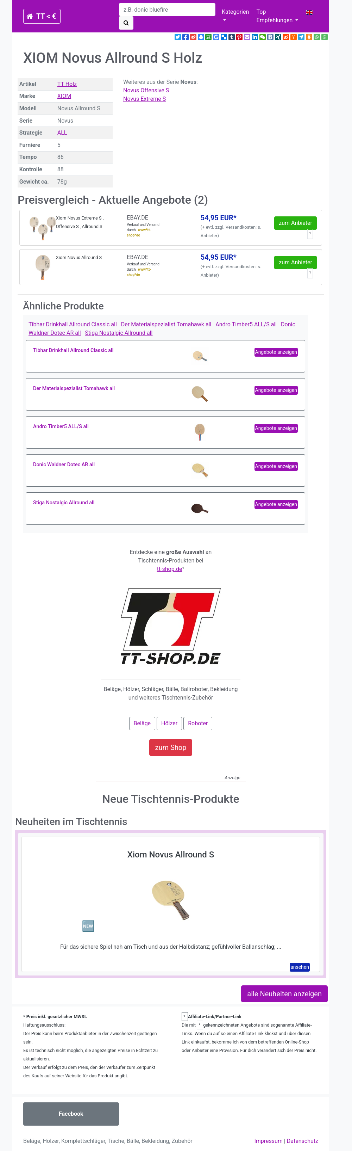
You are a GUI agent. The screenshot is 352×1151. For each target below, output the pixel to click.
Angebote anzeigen (276, 352)
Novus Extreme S (144, 99)
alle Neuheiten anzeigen (284, 994)
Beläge (142, 723)
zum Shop (171, 747)
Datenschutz (302, 1141)
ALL (62, 132)
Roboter (198, 723)
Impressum (268, 1141)
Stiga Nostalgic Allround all (119, 333)
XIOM (64, 96)
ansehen (299, 967)
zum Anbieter (295, 223)
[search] (167, 9)
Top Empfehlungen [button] (275, 16)
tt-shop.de (169, 569)
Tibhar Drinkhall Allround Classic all (73, 324)
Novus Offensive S (146, 90)
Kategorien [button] (235, 11)
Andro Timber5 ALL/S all (246, 324)
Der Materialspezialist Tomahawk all (166, 324)
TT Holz (67, 84)
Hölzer (169, 723)
